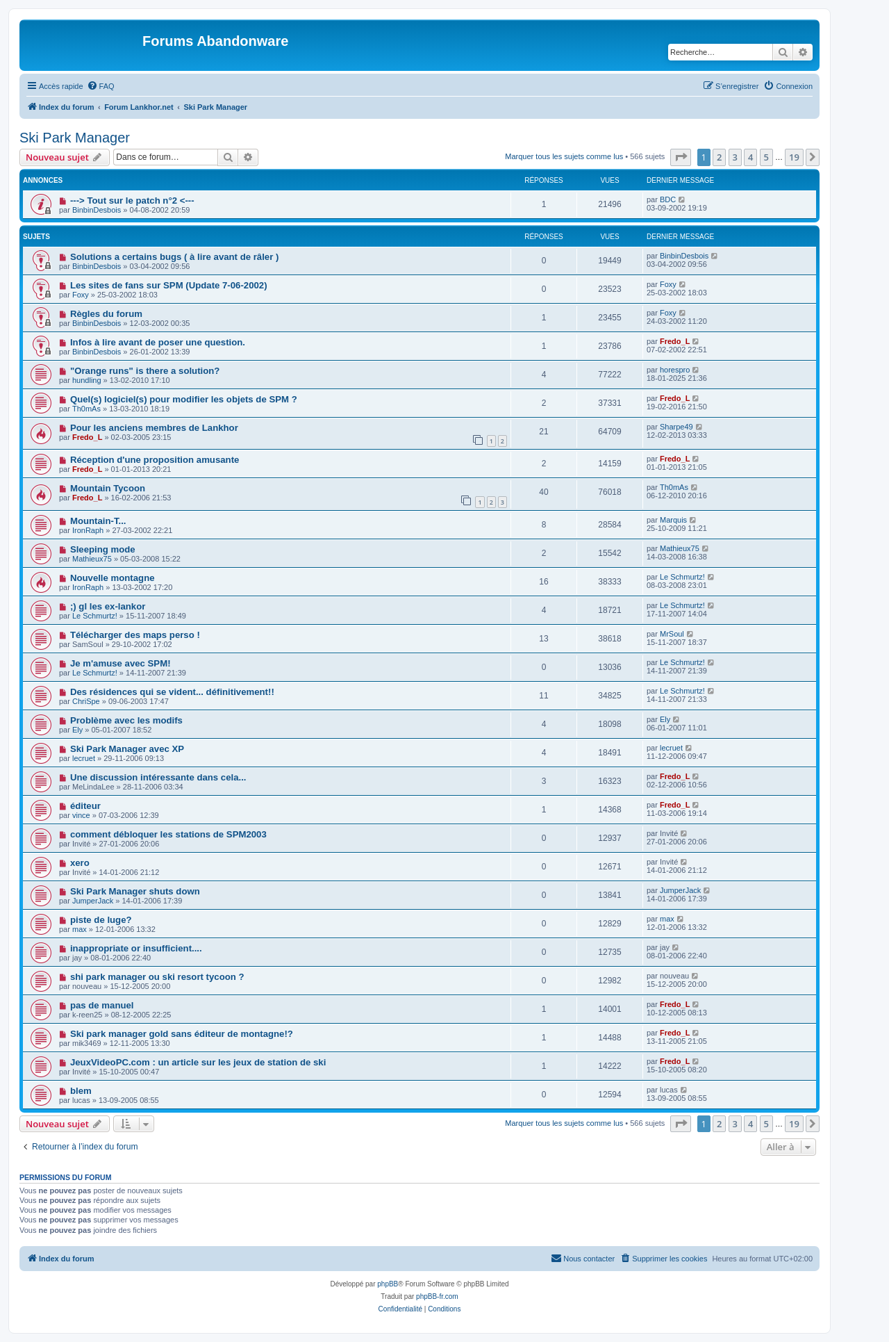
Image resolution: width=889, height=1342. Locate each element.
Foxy (80, 295)
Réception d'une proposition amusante (154, 460)
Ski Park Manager (74, 137)
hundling (86, 380)
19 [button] (794, 157)
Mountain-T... (98, 521)
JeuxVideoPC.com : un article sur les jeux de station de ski (198, 1062)
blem (81, 1091)
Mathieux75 (92, 559)
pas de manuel (102, 1005)
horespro (675, 370)
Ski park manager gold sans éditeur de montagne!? (181, 1034)
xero (80, 863)
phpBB (387, 1284)
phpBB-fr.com (437, 1296)
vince (81, 815)
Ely (77, 730)
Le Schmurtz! (682, 577)
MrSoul (672, 634)
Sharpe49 (676, 427)
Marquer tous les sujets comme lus (564, 156)
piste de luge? (101, 920)
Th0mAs (86, 408)
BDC (668, 199)
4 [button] (750, 157)
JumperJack (92, 901)
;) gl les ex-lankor (107, 606)
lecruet (83, 758)
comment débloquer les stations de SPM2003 (168, 834)
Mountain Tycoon (107, 488)
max (79, 929)
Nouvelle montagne (112, 578)
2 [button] (719, 157)
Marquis (673, 520)
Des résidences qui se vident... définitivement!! (172, 692)
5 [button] (766, 157)
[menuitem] (101, 86)
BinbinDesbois (96, 210)
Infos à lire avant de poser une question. (157, 342)
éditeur (85, 806)
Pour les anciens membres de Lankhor (154, 428)
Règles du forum (106, 314)
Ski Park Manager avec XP (127, 749)
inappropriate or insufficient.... (136, 948)
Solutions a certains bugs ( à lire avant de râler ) (174, 257)
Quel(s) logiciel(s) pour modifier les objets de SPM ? (183, 399)
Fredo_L (675, 341)
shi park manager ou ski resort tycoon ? (157, 977)
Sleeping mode (102, 549)
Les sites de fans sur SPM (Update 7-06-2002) (168, 285)
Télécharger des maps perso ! (135, 635)
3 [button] (735, 157)
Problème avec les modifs (126, 720)
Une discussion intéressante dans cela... (158, 777)
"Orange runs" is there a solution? (144, 371)
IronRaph (87, 530)
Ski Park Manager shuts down (135, 891)
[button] (680, 157)
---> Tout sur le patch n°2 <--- (132, 200)
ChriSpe (86, 701)
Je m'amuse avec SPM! (120, 663)
